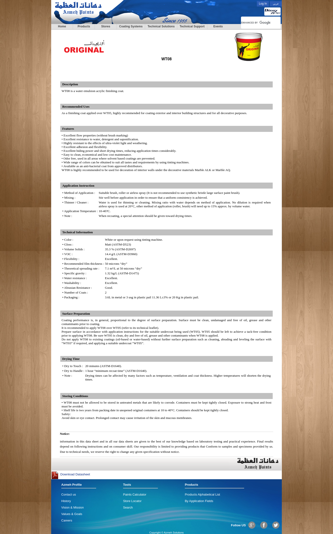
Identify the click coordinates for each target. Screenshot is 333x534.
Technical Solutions (161, 26)
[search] (255, 22)
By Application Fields (199, 501)
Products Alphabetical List (202, 494)
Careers (66, 520)
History (66, 501)
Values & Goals (71, 514)
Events (218, 26)
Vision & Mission (72, 507)
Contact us (68, 494)
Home (62, 26)
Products (84, 26)
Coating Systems (130, 26)
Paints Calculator (134, 494)
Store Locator (132, 501)
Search (128, 507)
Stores (105, 26)
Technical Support (192, 26)
